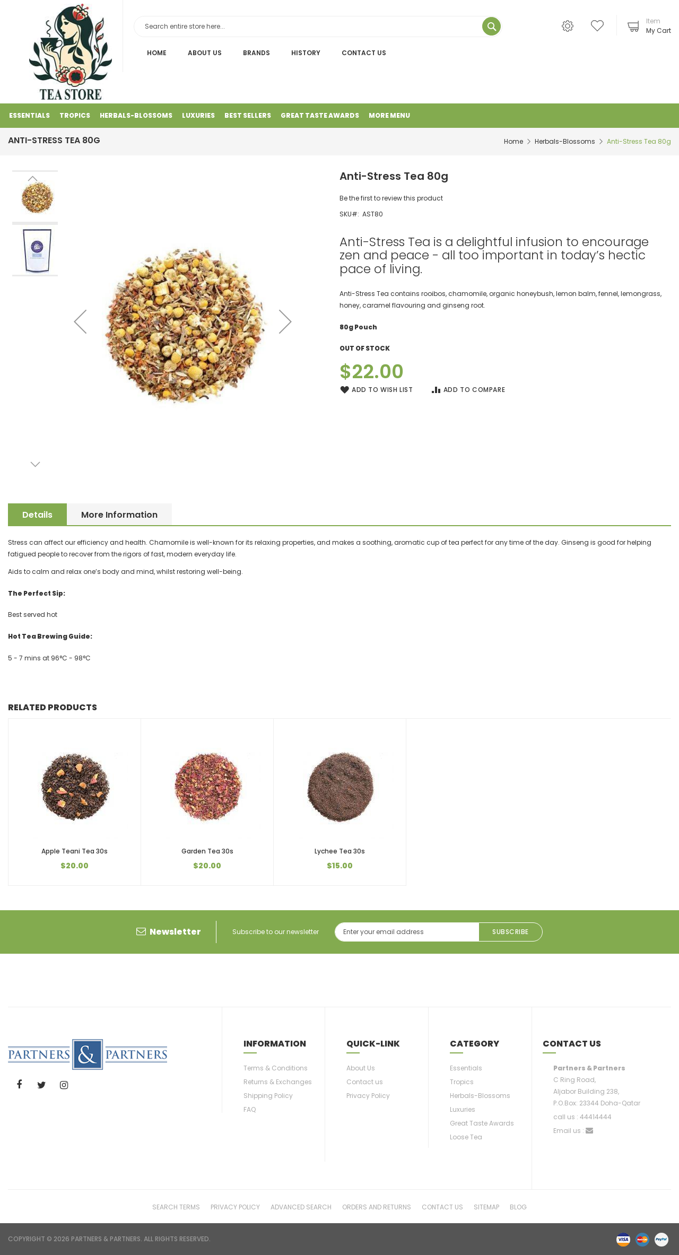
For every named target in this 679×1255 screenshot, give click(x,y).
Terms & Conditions (275, 1068)
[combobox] (318, 26)
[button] (285, 321)
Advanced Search (301, 1206)
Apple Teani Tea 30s (74, 851)
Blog (518, 1206)
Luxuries (462, 1109)
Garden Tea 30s (207, 851)
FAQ (249, 1109)
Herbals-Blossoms (565, 141)
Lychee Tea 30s (340, 851)
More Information (123, 515)
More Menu (389, 115)
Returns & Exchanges (277, 1081)
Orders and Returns (376, 1206)
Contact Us (364, 52)
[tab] (37, 514)
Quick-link (373, 1044)
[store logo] (70, 52)
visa (623, 1239)
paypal (661, 1239)
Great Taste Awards (482, 1123)
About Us (205, 52)
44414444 (596, 1116)
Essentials (466, 1068)
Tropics (462, 1081)
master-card (642, 1239)
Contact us (364, 1081)
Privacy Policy (368, 1095)
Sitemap (486, 1206)
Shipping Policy (268, 1095)
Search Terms (176, 1206)
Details (37, 515)
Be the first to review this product (391, 198)
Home (157, 52)
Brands (256, 52)
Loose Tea (466, 1136)
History (305, 52)
